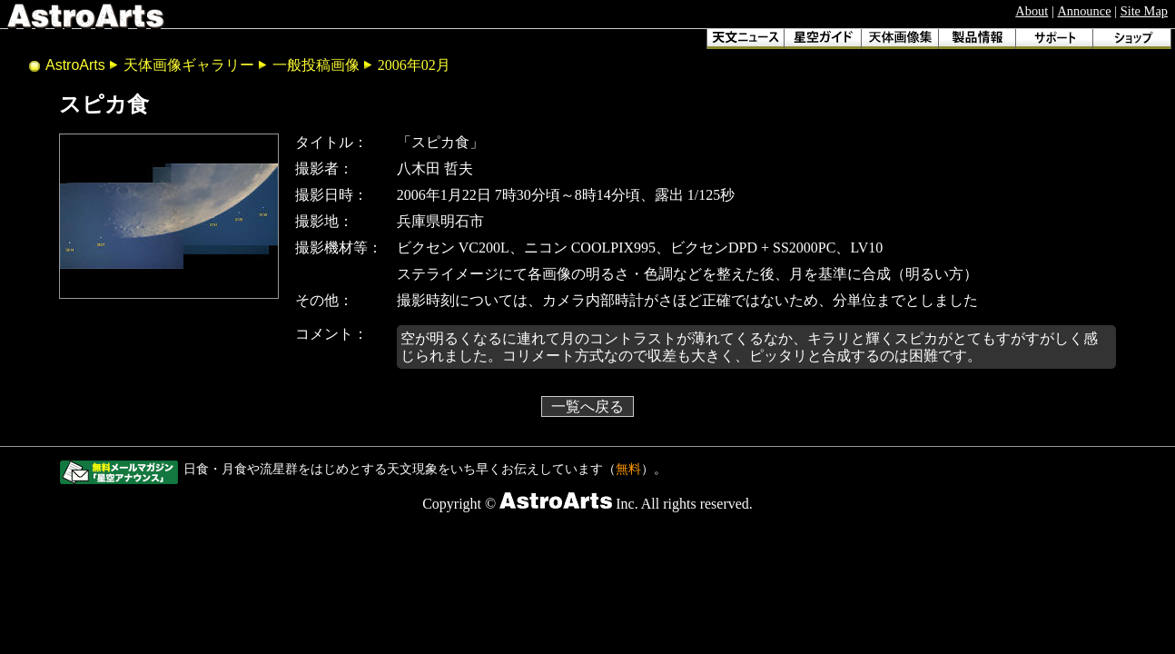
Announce (1084, 11)
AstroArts (75, 65)
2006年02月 (414, 65)
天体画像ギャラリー (188, 65)
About (1031, 11)
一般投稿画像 (316, 65)
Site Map (1144, 11)
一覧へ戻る (587, 406)
